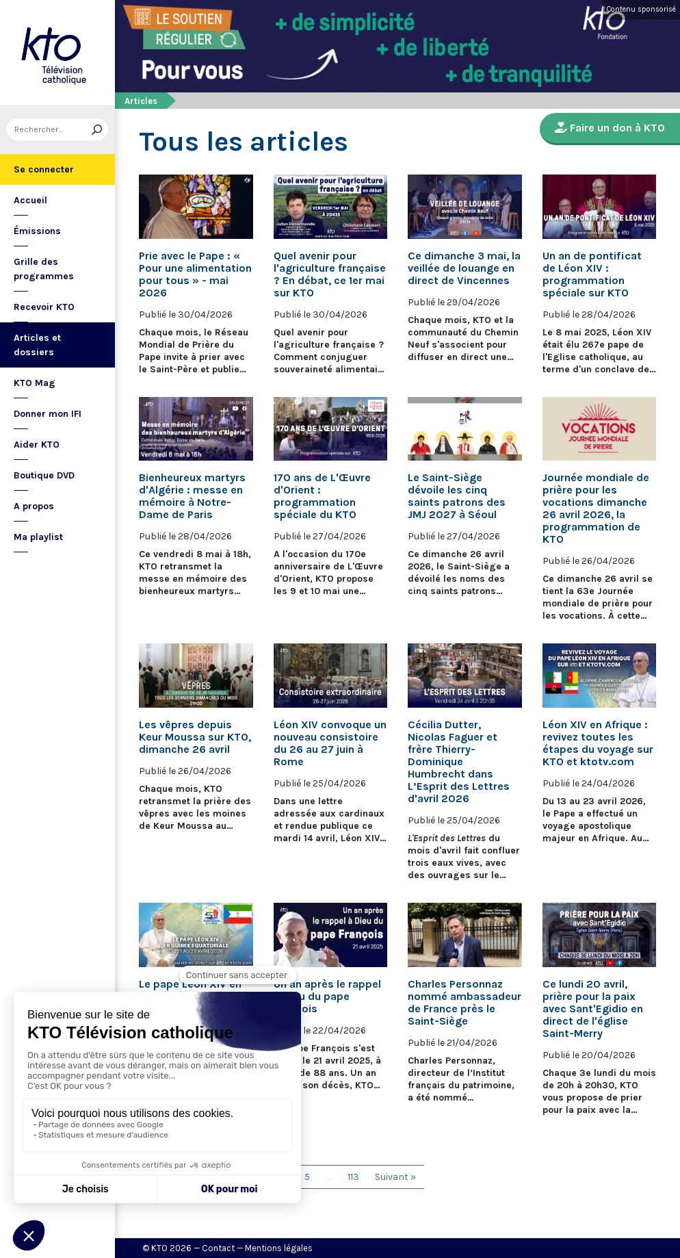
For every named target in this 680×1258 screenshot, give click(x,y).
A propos (34, 506)
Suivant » (395, 1177)
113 (353, 1177)
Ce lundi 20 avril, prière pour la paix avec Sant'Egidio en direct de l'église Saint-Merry (592, 1009)
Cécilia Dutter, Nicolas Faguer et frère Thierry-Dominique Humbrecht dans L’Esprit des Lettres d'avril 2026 (459, 762)
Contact (218, 1248)
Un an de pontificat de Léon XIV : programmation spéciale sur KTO (592, 274)
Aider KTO (37, 444)
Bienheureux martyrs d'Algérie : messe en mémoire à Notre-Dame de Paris (192, 496)
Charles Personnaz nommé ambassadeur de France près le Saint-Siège (464, 1002)
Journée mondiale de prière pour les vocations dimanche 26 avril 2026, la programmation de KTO (595, 508)
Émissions (37, 231)
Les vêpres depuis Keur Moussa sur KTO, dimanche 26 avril (195, 737)
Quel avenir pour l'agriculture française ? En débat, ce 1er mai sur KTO (330, 274)
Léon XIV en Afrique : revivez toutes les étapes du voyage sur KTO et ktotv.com (597, 743)
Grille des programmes (44, 269)
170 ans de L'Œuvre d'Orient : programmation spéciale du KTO (322, 496)
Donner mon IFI (47, 414)
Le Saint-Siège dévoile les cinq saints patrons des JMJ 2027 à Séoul (457, 496)
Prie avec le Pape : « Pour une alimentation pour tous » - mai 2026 (195, 274)
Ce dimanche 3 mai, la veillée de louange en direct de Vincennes (464, 268)
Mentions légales (279, 1248)
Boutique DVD (44, 475)
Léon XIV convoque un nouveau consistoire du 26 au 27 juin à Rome (330, 743)
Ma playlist (38, 537)
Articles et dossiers (37, 345)
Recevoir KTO (44, 307)
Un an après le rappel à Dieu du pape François (327, 996)
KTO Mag (34, 383)
